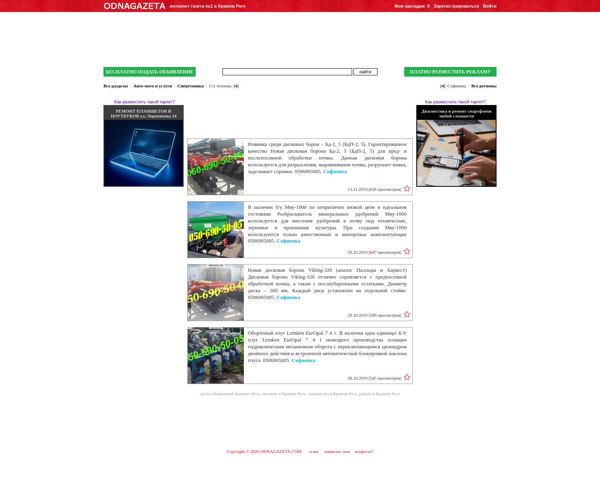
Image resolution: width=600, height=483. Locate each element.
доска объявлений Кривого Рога (230, 393)
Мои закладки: (412, 6)
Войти (490, 6)
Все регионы (484, 85)
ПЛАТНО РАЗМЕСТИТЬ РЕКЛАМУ (450, 72)
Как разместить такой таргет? (144, 101)
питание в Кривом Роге (284, 393)
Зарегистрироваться (456, 6)
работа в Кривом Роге (379, 393)
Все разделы (115, 85)
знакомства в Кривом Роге (332, 393)
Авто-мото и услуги (152, 85)
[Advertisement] (300, 422)
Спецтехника (190, 85)
